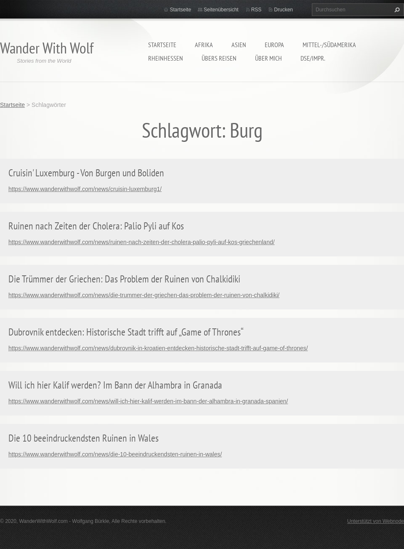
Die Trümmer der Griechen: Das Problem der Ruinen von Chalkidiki (124, 278)
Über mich (268, 58)
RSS (256, 10)
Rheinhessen (165, 58)
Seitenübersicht (221, 10)
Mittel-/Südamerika (329, 44)
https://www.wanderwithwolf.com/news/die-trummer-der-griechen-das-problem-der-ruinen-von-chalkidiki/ (143, 295)
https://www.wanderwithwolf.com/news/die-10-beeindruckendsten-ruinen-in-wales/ (115, 454)
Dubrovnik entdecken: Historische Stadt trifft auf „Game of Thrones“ (126, 331)
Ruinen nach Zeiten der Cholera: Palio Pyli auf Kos (96, 225)
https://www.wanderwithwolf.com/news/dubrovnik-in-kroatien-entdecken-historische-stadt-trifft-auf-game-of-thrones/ (158, 348)
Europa (274, 44)
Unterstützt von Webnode (375, 521)
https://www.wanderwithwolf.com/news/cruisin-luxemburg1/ (85, 189)
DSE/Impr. (312, 58)
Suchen (396, 9)
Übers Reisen (219, 58)
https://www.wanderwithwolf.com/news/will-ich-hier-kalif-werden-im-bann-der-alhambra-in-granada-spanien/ (148, 401)
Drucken (283, 10)
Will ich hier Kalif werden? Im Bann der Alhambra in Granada (115, 385)
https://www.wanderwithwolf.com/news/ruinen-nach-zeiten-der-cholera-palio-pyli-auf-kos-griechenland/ (141, 242)
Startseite (162, 44)
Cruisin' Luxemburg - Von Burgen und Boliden (86, 172)
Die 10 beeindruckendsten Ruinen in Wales (83, 438)
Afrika (204, 44)
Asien (238, 44)
